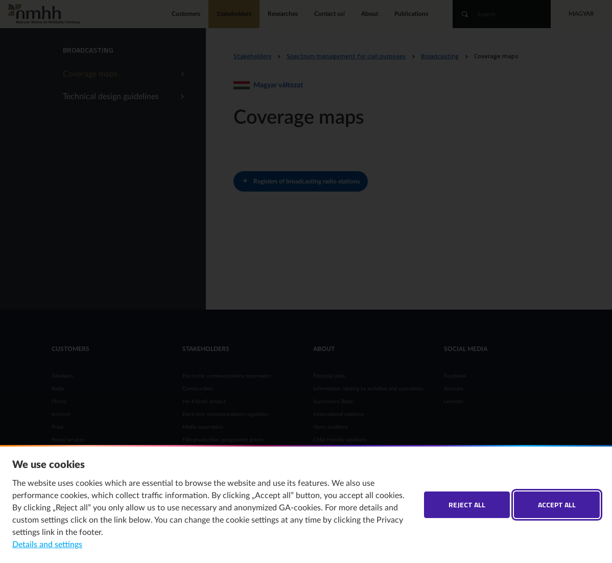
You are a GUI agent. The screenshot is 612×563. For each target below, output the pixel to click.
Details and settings (47, 545)
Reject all (467, 504)
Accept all (557, 504)
